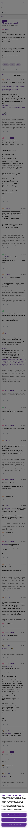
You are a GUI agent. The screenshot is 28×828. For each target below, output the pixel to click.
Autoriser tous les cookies (14, 824)
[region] (14, 810)
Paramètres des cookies (14, 814)
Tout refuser (14, 819)
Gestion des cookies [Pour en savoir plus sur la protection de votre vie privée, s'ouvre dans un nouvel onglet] (18, 809)
